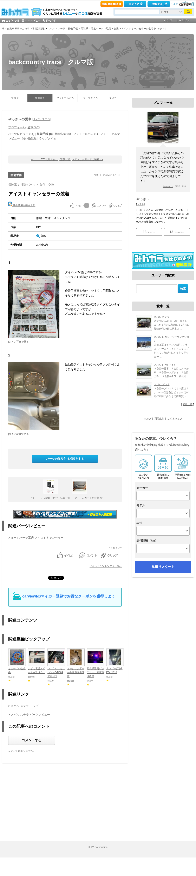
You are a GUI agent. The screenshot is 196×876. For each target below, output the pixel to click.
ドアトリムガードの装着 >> (87, 159)
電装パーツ (97, 28)
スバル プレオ (161, 384)
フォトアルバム (65, 98)
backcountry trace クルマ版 (50, 62)
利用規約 (159, 418)
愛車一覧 (187, 404)
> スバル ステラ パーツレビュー (29, 714)
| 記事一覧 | (65, 159)
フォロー (149, 232)
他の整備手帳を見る (21, 204)
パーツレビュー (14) (21, 134)
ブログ (15, 98)
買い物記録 (29, 138)
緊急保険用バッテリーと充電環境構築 (95, 672)
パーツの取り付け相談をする (65, 458)
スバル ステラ (41, 119)
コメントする (31, 740)
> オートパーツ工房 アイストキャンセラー (36, 537)
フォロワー (177, 232)
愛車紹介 (40, 98)
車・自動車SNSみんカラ (16, 28)
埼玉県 (140, 204)
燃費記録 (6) (63, 134)
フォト (104, 134)
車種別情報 (38, 28)
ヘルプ (174, 4)
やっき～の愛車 (19, 119)
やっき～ (142, 199)
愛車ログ (33, 127)
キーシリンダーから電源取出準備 (75, 672)
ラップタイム (90, 98)
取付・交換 (112, 28)
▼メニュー (115, 98)
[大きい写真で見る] (19, 341)
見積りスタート (163, 567)
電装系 (84, 28)
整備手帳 (73, 28)
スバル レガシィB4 (164, 364)
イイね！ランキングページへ (106, 566)
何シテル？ (168, 186)
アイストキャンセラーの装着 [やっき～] (143, 28)
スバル (51, 28)
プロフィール (17, 127)
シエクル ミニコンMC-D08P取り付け (56, 672)
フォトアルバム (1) (85, 134)
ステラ (61, 28)
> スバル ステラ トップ (23, 706)
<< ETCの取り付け (44, 159)
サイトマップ (174, 418)
